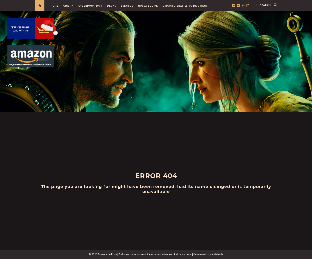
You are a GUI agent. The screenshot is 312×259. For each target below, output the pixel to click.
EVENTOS (127, 6)
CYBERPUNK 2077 (90, 6)
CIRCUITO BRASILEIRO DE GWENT (185, 6)
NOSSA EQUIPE (148, 6)
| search (263, 5)
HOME (54, 6)
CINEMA (68, 6)
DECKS (111, 6)
